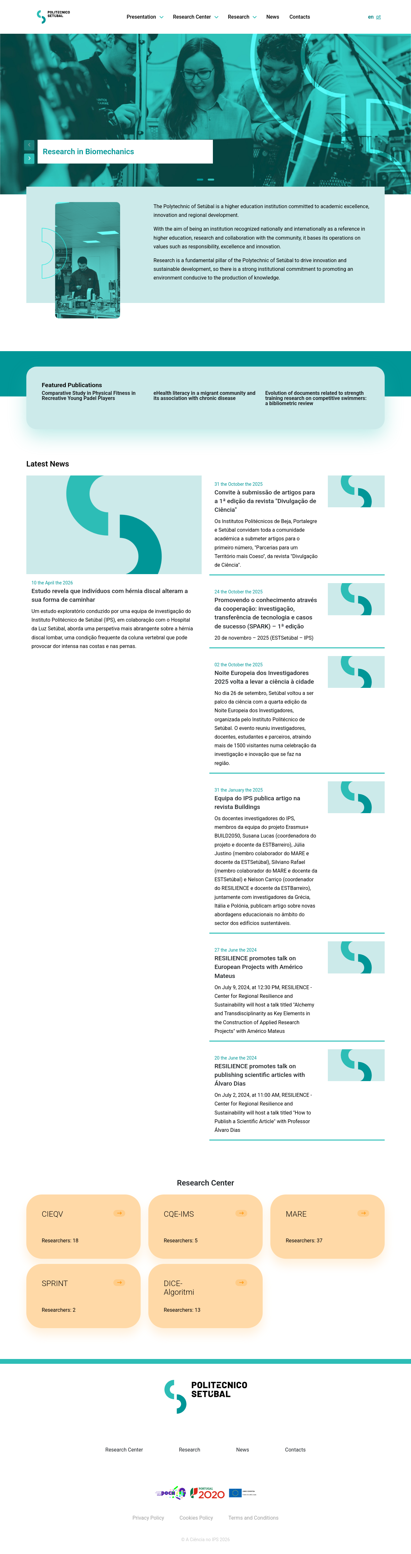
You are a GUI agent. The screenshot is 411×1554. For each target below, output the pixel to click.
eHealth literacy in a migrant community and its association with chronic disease (204, 396)
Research (189, 1450)
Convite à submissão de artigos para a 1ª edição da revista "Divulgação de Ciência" (265, 501)
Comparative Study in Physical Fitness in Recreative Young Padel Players (89, 396)
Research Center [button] (195, 17)
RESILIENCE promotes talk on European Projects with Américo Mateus (258, 967)
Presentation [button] (145, 17)
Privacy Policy (148, 1518)
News (272, 17)
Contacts (299, 17)
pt (378, 17)
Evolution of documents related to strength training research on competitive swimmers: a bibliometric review (316, 398)
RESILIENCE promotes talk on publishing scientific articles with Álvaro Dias (259, 1074)
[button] (200, 179)
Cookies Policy (196, 1518)
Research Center (124, 1450)
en (371, 17)
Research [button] (242, 17)
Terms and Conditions (253, 1518)
